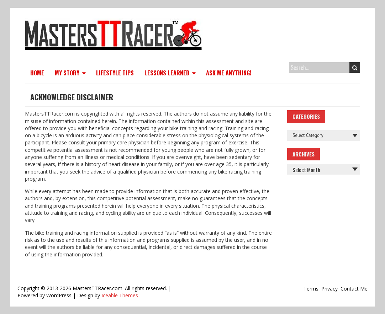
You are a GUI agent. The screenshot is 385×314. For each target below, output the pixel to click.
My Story (67, 73)
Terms (311, 288)
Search (355, 67)
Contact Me (354, 288)
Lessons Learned (166, 73)
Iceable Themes (119, 295)
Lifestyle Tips (115, 73)
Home (37, 73)
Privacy (329, 288)
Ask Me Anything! (228, 73)
